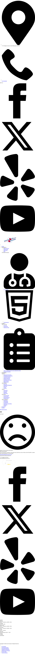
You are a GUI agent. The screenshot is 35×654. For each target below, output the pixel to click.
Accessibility (4, 646)
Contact (3, 407)
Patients (3, 323)
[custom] (17, 153)
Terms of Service (4, 652)
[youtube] (17, 235)
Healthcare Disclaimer (5, 649)
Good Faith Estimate (5, 648)
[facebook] (17, 118)
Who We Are (4, 247)
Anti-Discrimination (5, 647)
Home (3, 246)
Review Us (3, 406)
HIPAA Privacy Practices (6, 650)
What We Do (4, 372)
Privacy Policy (4, 651)
